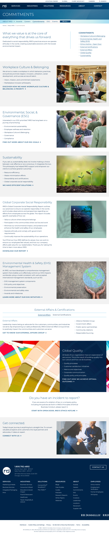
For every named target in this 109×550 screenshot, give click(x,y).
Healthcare (24, 497)
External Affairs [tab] (44, 315)
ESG (48, 21)
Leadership (77, 500)
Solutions (42, 482)
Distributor (23, 525)
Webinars (58, 500)
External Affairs (86, 50)
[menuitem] (16, 6)
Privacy (48, 525)
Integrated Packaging (10, 490)
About (76, 482)
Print (4, 492)
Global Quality (85, 53)
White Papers (60, 498)
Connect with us (11, 436)
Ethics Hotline (95, 484)
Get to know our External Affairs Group (24, 333)
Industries (25, 482)
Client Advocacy (78, 1)
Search (102, 1)
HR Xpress (94, 494)
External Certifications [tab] (62, 315)
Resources (60, 482)
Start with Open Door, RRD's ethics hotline (53, 411)
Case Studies (59, 487)
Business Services (8, 487)
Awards (19, 21)
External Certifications (89, 47)
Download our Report (14, 251)
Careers (92, 1)
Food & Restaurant (26, 494)
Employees (96, 482)
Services (7, 482)
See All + (65, 21)
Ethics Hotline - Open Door (91, 44)
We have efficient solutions (17, 185)
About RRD (8, 21)
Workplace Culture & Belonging (92, 36)
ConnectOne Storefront (42, 486)
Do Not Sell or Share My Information (63, 525)
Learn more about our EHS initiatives (22, 297)
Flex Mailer (42, 490)
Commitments (38, 21)
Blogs (57, 484)
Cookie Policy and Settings (36, 525)
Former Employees (97, 492)
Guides (57, 490)
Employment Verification (95, 488)
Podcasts (58, 492)
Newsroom (76, 506)
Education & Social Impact (26, 491)
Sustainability (85, 56)
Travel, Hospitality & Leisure (26, 501)
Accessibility (85, 525)
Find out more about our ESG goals (21, 142)
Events (55, 21)
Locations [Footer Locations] (76, 503)
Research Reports (61, 495)
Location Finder (51, 1)
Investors (76, 498)
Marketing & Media (9, 484)
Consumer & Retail (26, 487)
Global (65, 1)
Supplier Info (77, 508)
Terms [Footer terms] (78, 525)
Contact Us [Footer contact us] (98, 467)
